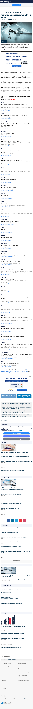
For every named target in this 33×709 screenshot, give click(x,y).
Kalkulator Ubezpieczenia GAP (24, 680)
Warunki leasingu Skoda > (6, 323)
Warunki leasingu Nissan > (6, 264)
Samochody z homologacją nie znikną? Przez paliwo (16, 78)
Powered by (6, 703)
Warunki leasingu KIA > (6, 216)
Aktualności (14, 659)
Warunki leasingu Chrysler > (7, 136)
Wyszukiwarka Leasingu (16, 433)
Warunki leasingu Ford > (6, 174)
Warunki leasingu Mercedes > (7, 248)
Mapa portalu (4, 680)
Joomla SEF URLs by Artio (4, 420)
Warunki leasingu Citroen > (6, 145)
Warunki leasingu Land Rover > (7, 224)
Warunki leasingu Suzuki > (6, 339)
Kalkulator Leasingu (22, 663)
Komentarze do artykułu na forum (8, 396)
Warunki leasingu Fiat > (6, 164)
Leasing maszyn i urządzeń (23, 672)
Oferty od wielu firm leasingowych (24, 396)
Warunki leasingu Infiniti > (6, 198)
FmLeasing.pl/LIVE (16, 562)
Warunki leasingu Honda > (6, 182)
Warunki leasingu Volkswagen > (7, 358)
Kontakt (3, 682)
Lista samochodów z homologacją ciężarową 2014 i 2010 (16, 15)
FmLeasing (5, 659)
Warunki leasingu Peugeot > (7, 283)
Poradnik (9, 659)
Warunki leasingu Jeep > (6, 206)
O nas (3, 685)
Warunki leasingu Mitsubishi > (7, 256)
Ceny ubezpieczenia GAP (16, 436)
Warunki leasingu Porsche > (7, 291)
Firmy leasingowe (21, 666)
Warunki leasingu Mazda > (6, 240)
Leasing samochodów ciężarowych (22, 676)
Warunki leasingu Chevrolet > (7, 128)
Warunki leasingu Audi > (6, 110)
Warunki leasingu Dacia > (6, 155)
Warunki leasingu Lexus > (6, 232)
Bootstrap (2, 698)
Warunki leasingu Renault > (6, 302)
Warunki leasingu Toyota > (6, 349)
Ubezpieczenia (21, 682)
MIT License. (26, 698)
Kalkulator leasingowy (16, 439)
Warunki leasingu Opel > (6, 274)
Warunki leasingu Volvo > (6, 366)
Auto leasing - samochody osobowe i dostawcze (23, 669)
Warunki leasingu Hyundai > (7, 190)
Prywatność (4, 688)
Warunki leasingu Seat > (6, 312)
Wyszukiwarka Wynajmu (6, 666)
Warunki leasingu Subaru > (6, 331)
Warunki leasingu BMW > (6, 118)
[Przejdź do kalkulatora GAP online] (16, 60)
